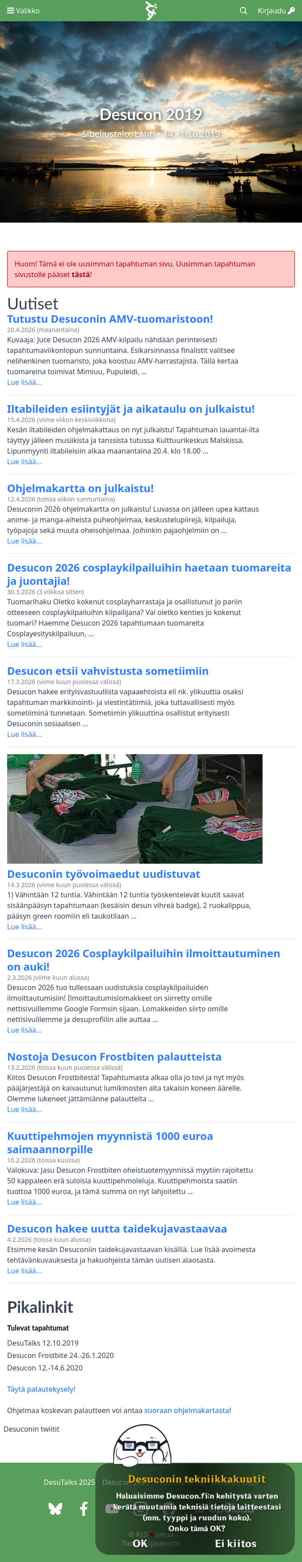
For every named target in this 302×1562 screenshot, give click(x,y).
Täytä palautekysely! (41, 1389)
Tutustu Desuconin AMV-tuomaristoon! (110, 318)
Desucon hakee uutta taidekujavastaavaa (117, 1228)
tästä (81, 274)
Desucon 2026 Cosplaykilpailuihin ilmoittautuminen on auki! (143, 960)
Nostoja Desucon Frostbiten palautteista (114, 1056)
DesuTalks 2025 (69, 1482)
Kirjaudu (276, 11)
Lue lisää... (24, 382)
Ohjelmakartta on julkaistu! (80, 488)
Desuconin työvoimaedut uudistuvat (103, 873)
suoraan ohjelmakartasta (186, 1410)
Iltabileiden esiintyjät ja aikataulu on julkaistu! (131, 408)
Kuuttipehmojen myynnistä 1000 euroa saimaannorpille (110, 1142)
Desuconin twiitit (31, 1429)
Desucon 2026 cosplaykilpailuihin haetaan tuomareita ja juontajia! (149, 574)
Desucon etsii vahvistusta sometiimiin (108, 670)
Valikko (23, 11)
